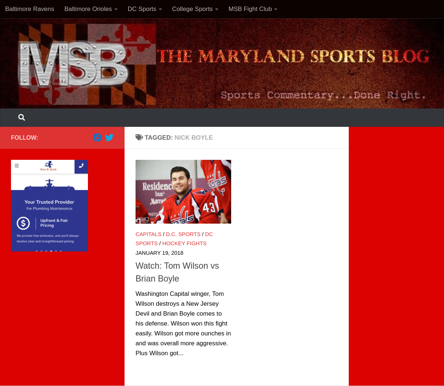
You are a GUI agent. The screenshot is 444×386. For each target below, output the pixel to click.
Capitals (149, 234)
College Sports (192, 8)
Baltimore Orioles (88, 8)
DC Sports (142, 8)
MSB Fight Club (250, 8)
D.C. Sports (183, 234)
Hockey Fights (184, 243)
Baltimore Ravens (29, 8)
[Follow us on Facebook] (97, 137)
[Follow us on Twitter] (109, 137)
